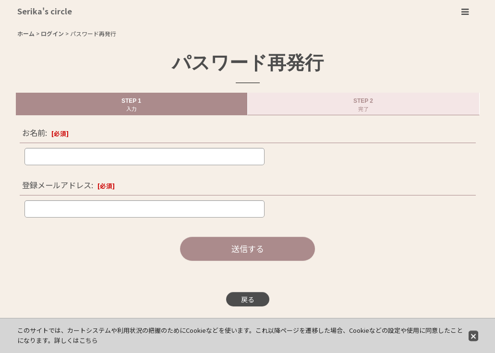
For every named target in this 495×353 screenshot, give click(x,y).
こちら (88, 340)
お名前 (33, 132)
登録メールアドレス (56, 185)
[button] (464, 12)
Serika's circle (44, 11)
